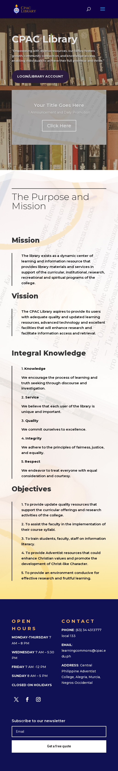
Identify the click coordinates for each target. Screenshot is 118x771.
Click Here (59, 125)
